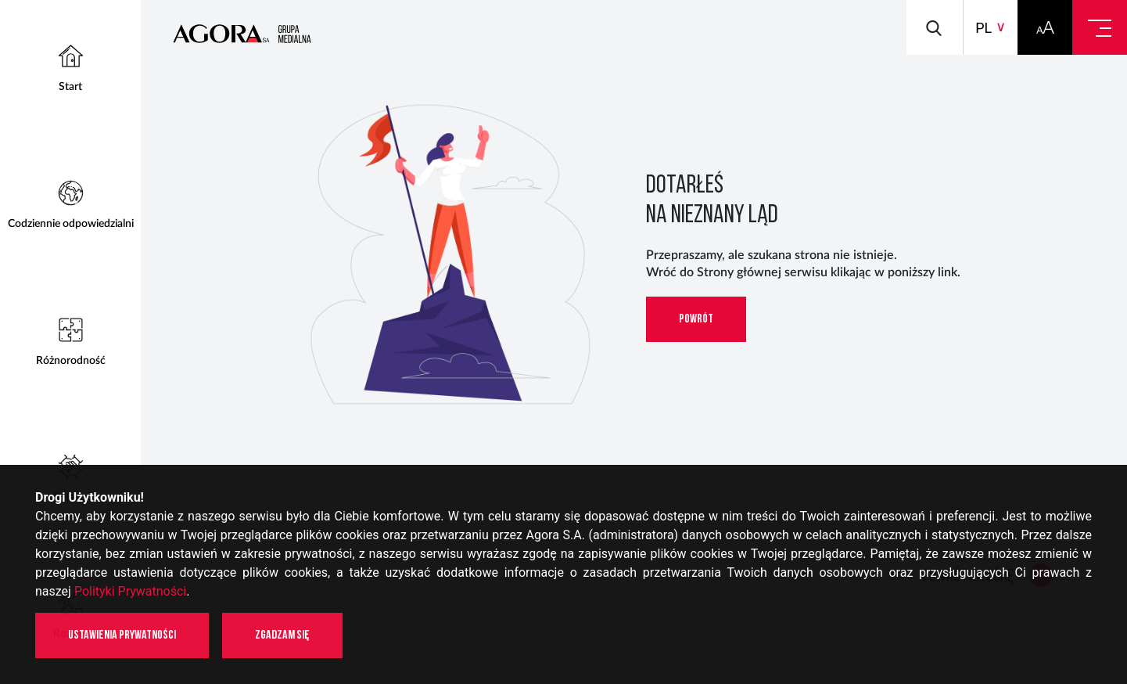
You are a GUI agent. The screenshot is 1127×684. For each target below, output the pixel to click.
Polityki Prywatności (130, 591)
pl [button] (983, 28)
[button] (1045, 27)
